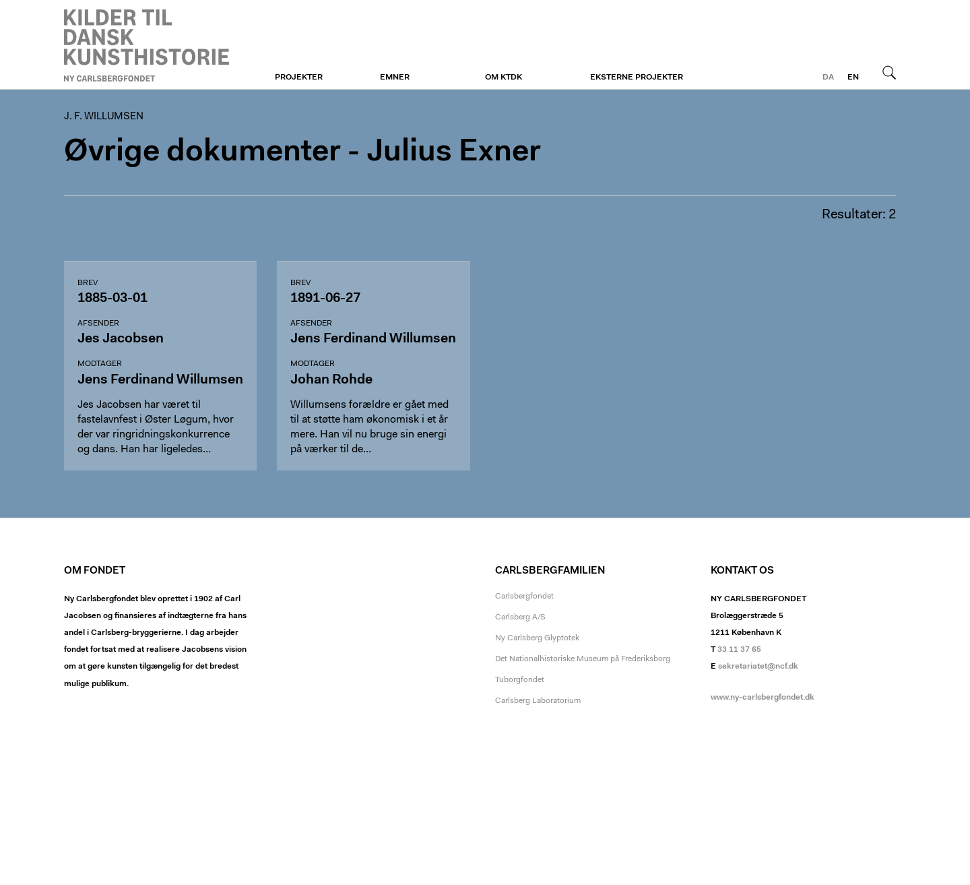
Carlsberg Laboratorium (538, 701)
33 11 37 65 (739, 650)
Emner (395, 77)
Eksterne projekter (636, 77)
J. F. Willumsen (146, 45)
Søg (889, 72)
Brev (87, 283)
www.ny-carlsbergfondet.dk (762, 698)
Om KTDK (503, 77)
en (853, 77)
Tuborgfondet (519, 680)
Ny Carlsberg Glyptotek (537, 638)
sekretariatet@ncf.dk (758, 667)
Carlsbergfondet (524, 596)
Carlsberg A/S (520, 617)
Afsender (98, 323)
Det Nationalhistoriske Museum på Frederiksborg (582, 659)
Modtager (99, 364)
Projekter (299, 77)
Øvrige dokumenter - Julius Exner (302, 153)
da (828, 77)
